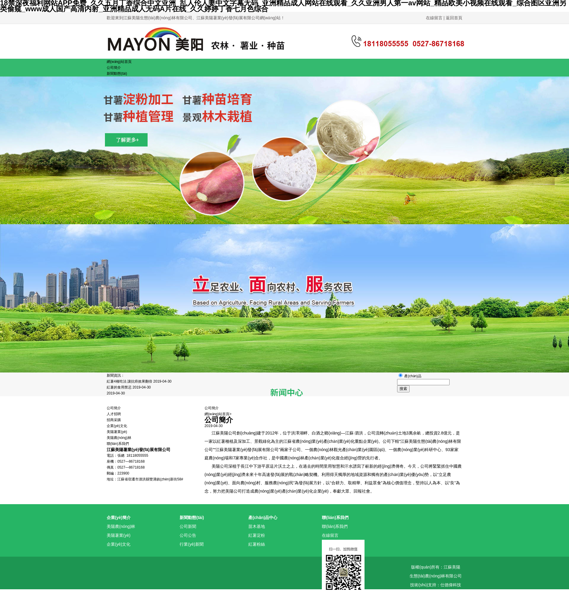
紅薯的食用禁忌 (119, 387)
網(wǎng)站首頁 (216, 414)
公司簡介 (114, 408)
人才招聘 (114, 414)
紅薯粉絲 (256, 544)
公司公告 (188, 535)
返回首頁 (454, 17)
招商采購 (114, 420)
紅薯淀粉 (256, 535)
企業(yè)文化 (117, 426)
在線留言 (435, 17)
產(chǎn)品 (412, 376)
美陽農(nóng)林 (119, 438)
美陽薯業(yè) (117, 432)
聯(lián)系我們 (335, 526)
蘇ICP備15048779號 (436, 593)
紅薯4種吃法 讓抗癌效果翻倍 (130, 381)
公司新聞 (188, 526)
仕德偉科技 (450, 584)
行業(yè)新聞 (191, 544)
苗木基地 (256, 526)
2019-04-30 (116, 393)
